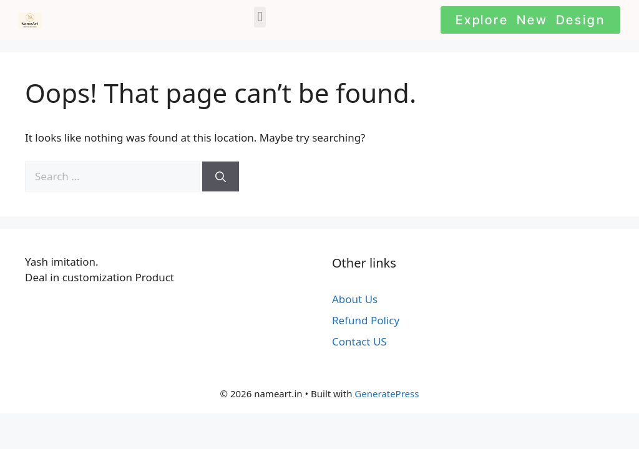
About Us (355, 299)
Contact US (359, 341)
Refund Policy (365, 320)
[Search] (220, 176)
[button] (260, 17)
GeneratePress (386, 393)
